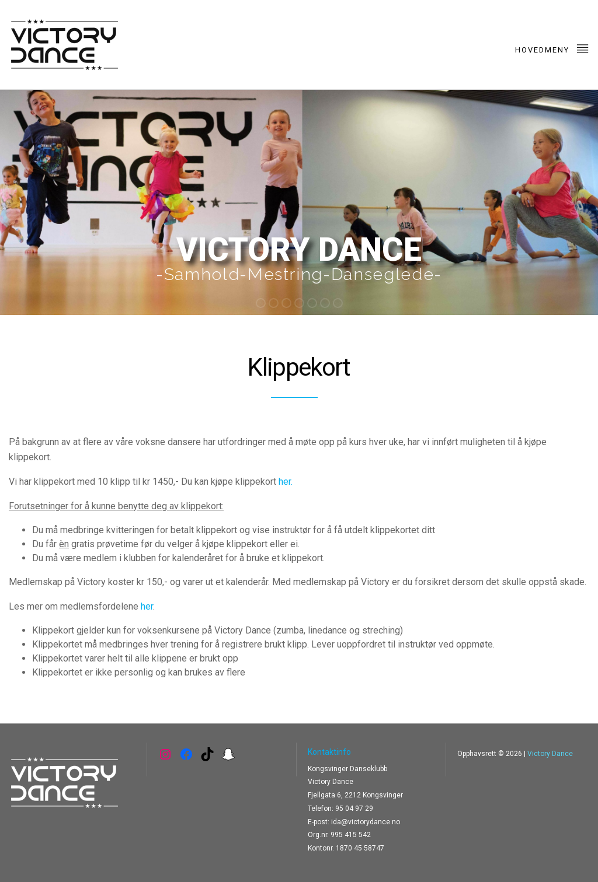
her (147, 606)
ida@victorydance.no (365, 822)
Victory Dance (550, 754)
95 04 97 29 (354, 808)
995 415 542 (351, 835)
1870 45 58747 (360, 848)
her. (286, 481)
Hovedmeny (552, 48)
